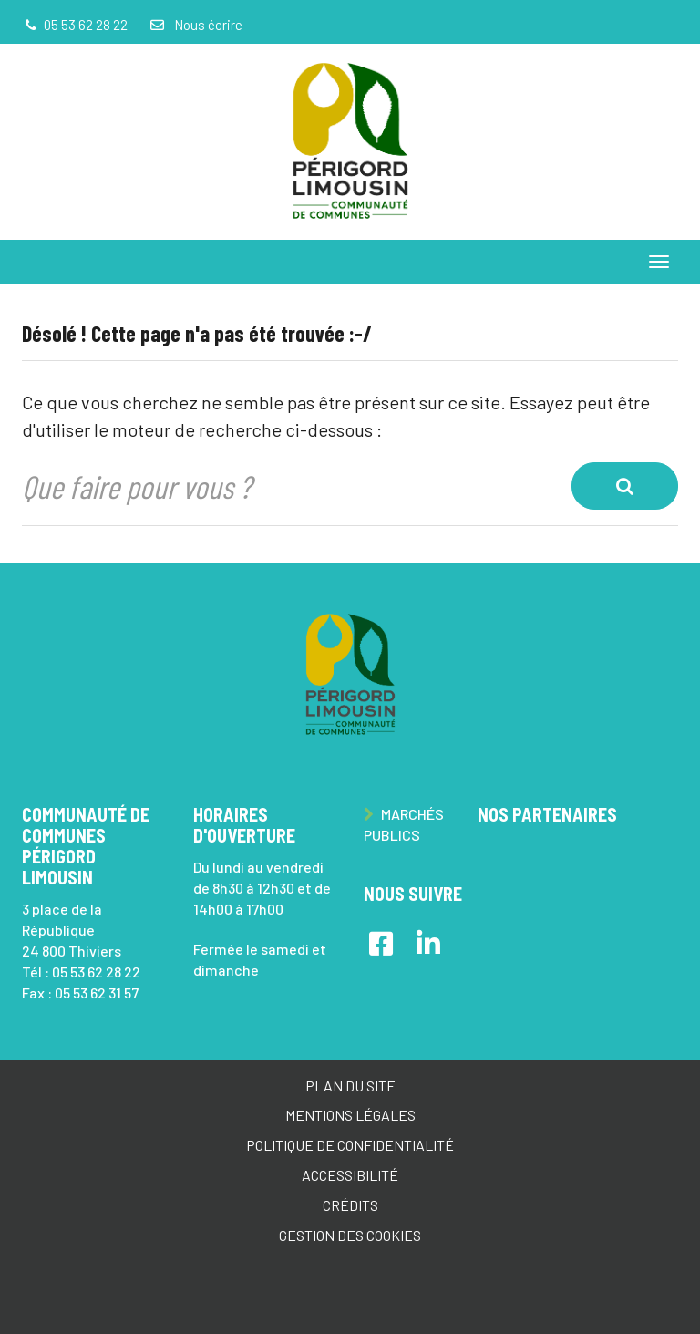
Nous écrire (195, 24)
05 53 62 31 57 (97, 992)
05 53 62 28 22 (96, 971)
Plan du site (350, 1085)
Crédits (350, 1205)
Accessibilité (350, 1175)
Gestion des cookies (350, 1235)
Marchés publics (404, 824)
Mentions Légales (350, 1114)
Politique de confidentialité (350, 1144)
